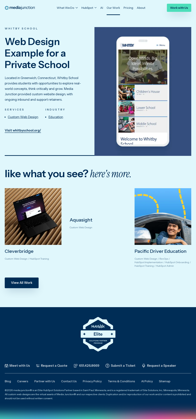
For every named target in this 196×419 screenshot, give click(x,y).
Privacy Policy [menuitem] (92, 381)
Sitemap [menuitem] (164, 381)
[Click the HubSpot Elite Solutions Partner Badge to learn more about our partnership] (98, 334)
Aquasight (81, 220)
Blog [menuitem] (8, 381)
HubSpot (87, 7)
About (141, 7)
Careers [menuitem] (22, 381)
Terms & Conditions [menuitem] (121, 381)
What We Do (66, 7)
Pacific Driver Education (161, 251)
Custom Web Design (23, 117)
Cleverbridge (19, 251)
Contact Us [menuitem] (69, 381)
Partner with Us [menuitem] (44, 381)
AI (101, 7)
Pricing (128, 7)
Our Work (113, 7)
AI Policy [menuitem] (147, 381)
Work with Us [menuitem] (179, 7)
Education (55, 117)
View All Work (21, 283)
